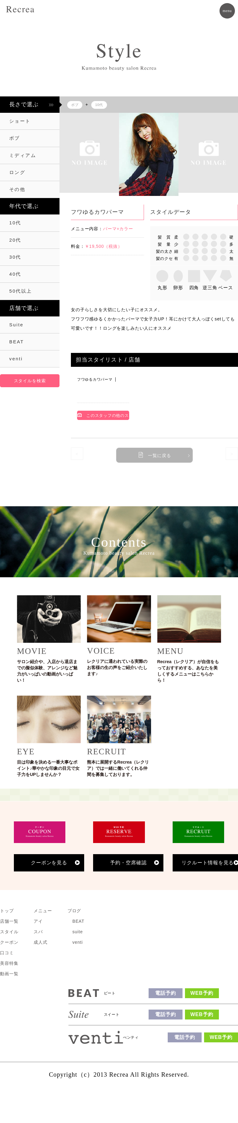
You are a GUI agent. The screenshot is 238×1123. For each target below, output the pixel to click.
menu (227, 11)
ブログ (74, 910)
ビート (110, 993)
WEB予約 (202, 993)
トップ (7, 910)
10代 (15, 222)
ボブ (14, 138)
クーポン (9, 942)
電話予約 (165, 993)
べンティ (131, 1037)
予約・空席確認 (128, 862)
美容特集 (9, 963)
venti (16, 358)
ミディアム (22, 155)
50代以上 (20, 291)
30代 (15, 257)
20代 (15, 240)
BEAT (16, 341)
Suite (16, 324)
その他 (17, 189)
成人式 (40, 942)
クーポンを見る (49, 862)
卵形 (178, 287)
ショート (20, 121)
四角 (194, 287)
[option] (89, 153)
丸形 (162, 287)
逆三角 (210, 287)
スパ (38, 931)
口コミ (7, 952)
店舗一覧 (9, 921)
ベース (225, 287)
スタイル (9, 931)
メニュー (43, 910)
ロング (17, 172)
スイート (112, 1014)
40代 (15, 274)
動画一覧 (9, 973)
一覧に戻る (159, 455)
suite (77, 931)
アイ (38, 921)
